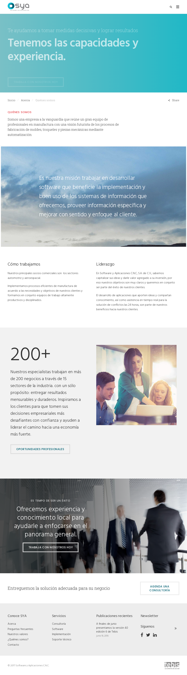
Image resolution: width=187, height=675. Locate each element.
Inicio (11, 100)
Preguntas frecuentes (20, 629)
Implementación (61, 634)
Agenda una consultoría (159, 588)
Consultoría (59, 624)
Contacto (13, 645)
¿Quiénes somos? (18, 639)
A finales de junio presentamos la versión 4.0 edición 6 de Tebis (112, 628)
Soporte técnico (61, 639)
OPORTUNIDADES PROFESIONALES (40, 449)
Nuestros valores (18, 634)
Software (57, 629)
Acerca (25, 100)
